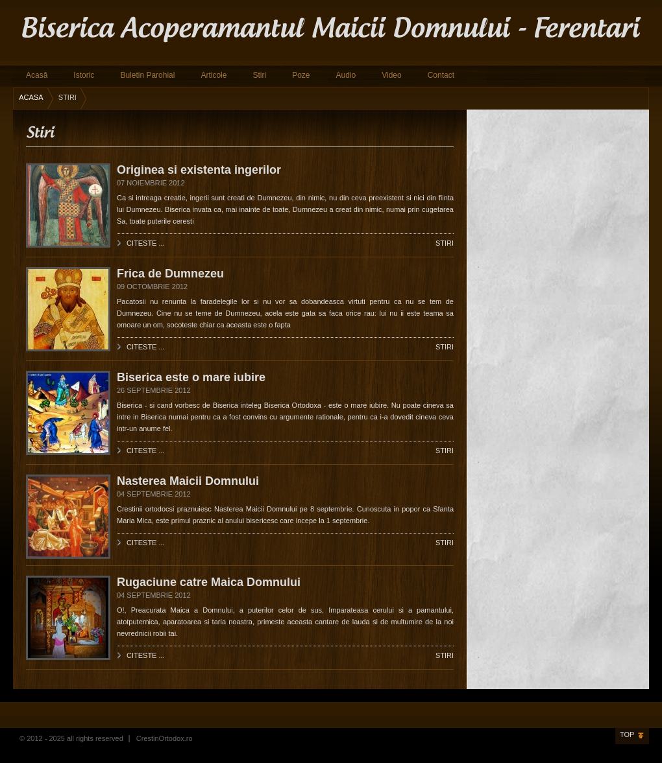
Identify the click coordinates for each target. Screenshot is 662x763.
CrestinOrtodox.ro (164, 738)
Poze (301, 75)
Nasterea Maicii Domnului (188, 481)
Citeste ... (146, 243)
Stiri (259, 75)
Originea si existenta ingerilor (199, 169)
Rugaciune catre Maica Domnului (208, 582)
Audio (346, 75)
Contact (441, 75)
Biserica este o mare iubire (191, 377)
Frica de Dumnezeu (170, 273)
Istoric (83, 75)
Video (391, 75)
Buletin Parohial (147, 75)
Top (627, 734)
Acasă (36, 75)
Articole (214, 75)
